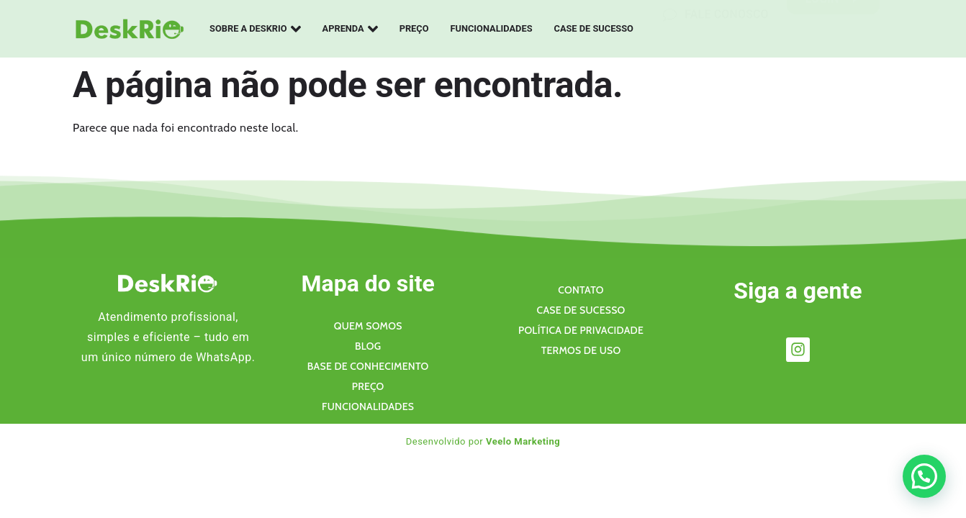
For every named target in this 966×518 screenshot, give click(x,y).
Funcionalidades (492, 28)
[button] (924, 476)
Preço (414, 28)
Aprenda (350, 29)
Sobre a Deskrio (255, 29)
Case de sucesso (593, 28)
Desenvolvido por (483, 441)
